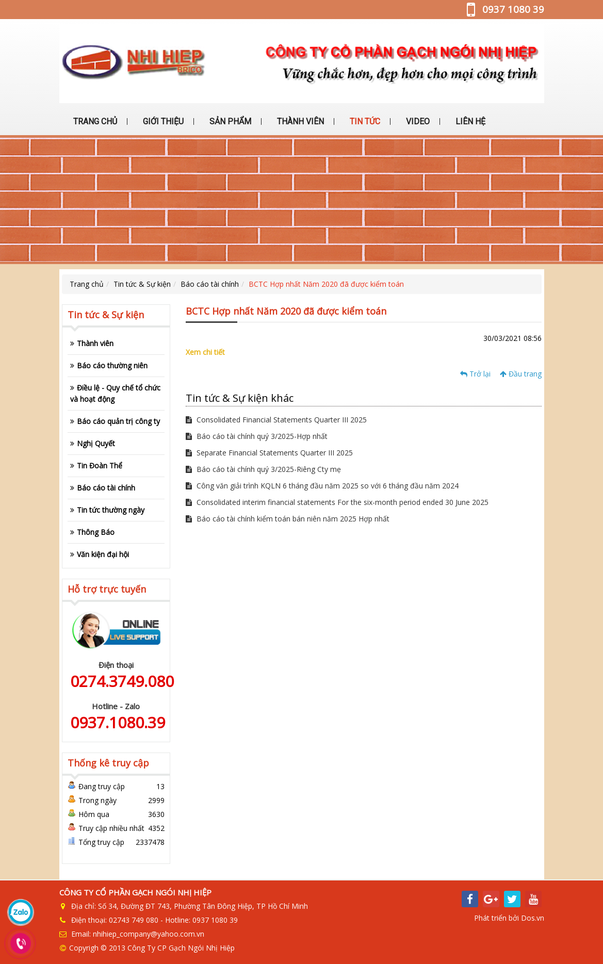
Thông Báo (96, 532)
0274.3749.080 (122, 681)
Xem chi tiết (205, 352)
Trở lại (475, 374)
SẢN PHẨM (229, 121)
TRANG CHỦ (94, 121)
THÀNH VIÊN (299, 121)
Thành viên (95, 343)
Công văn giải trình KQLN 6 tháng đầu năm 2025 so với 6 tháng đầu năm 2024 (322, 486)
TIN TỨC (364, 121)
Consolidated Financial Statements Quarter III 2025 (276, 419)
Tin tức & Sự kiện (142, 284)
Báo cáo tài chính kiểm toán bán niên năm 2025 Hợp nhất (287, 519)
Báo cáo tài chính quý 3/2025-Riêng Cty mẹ (263, 469)
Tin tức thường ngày (110, 510)
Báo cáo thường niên (112, 365)
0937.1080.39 (117, 722)
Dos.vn (532, 918)
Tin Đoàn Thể (99, 465)
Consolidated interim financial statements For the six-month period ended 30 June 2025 (337, 502)
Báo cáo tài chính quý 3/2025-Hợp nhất (257, 436)
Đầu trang (521, 374)
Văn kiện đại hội (103, 554)
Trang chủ (87, 284)
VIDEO (417, 121)
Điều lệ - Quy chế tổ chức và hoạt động (115, 393)
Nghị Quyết (96, 443)
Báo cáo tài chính (210, 284)
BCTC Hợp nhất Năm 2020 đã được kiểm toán (326, 284)
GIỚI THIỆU (162, 121)
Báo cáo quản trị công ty (118, 421)
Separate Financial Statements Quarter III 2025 (269, 453)
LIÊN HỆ (469, 121)
